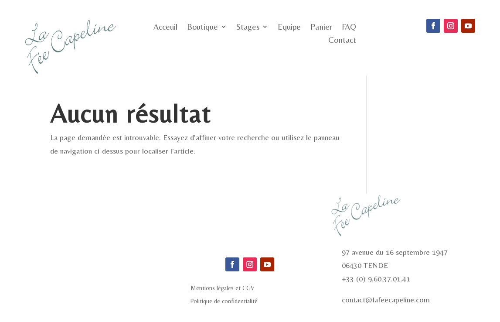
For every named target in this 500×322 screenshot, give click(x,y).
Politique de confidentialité (224, 301)
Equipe (289, 27)
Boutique (202, 27)
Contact (342, 41)
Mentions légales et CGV (222, 288)
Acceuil (165, 27)
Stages (247, 27)
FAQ (349, 27)
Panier (321, 27)
